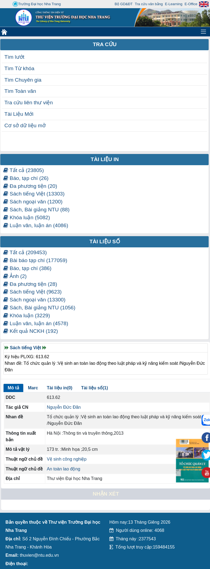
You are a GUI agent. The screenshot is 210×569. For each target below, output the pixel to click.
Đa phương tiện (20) (30, 186)
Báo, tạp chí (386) (27, 268)
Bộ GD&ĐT (124, 4)
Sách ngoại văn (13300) (34, 300)
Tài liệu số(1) (94, 388)
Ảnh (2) (15, 276)
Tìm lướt (14, 57)
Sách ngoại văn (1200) (33, 202)
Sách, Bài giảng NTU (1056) (39, 307)
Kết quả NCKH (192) (30, 331)
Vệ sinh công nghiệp (66, 459)
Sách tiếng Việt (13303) (34, 194)
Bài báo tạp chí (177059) (35, 260)
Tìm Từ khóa (19, 68)
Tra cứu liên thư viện (28, 102)
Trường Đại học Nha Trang (37, 4)
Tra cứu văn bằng (149, 4)
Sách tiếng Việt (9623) (32, 292)
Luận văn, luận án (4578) (35, 323)
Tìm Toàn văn (20, 91)
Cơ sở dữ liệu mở (25, 125)
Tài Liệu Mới (18, 114)
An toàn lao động (63, 469)
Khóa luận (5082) (26, 217)
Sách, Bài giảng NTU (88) (36, 209)
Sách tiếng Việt (25, 347)
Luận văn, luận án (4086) (35, 225)
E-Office (191, 4)
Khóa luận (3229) (26, 315)
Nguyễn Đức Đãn (64, 407)
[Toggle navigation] (203, 31)
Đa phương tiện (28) (30, 284)
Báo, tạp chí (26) (26, 178)
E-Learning (173, 4)
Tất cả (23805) (23, 170)
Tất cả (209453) (25, 252)
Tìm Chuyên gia (22, 80)
